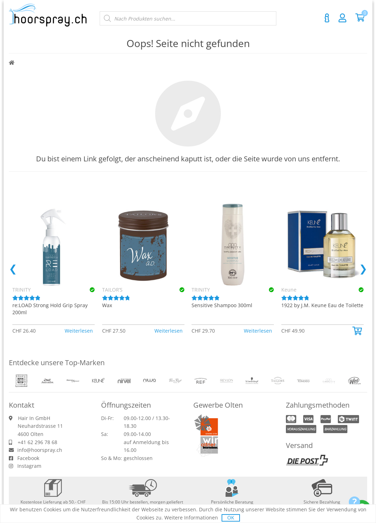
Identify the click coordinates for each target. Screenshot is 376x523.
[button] (358, 331)
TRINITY (201, 289)
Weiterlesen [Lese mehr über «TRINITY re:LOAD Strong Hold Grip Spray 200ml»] (79, 330)
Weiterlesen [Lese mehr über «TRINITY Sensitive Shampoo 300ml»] (258, 330)
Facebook (28, 458)
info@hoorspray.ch (39, 450)
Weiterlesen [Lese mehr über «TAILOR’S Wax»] (168, 330)
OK (230, 517)
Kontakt (327, 18)
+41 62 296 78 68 (37, 442)
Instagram (29, 465)
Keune (288, 289)
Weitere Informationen (191, 517)
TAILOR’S (112, 289)
